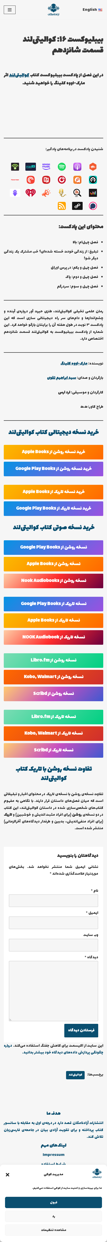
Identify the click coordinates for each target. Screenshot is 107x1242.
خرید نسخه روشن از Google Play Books (53, 469)
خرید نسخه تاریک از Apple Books (54, 492)
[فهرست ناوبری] (10, 10)
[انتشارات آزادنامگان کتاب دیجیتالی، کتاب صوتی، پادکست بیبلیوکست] (53, 10)
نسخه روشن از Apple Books (53, 564)
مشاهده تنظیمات (53, 1230)
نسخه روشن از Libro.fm (53, 661)
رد (53, 1216)
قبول (53, 1203)
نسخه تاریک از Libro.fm (53, 717)
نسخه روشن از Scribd (53, 694)
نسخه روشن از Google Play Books (53, 548)
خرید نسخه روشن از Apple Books (53, 452)
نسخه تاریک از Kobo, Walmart (53, 734)
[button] (7, 1174)
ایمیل (92, 913)
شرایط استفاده (53, 1164)
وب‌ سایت (90, 935)
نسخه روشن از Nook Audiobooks (53, 581)
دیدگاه (91, 957)
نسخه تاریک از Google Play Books (53, 604)
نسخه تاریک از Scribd (53, 750)
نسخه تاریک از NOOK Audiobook (53, 637)
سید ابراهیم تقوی (61, 378)
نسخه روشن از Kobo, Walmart (53, 677)
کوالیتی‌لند (19, 75)
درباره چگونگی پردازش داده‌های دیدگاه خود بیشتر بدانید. (53, 1049)
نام (94, 891)
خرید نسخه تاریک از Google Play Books (53, 509)
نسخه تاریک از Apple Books (53, 621)
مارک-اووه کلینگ (74, 363)
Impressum (54, 1155)
